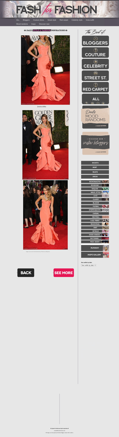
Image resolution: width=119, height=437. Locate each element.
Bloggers (26, 20)
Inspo (33, 24)
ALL (17, 20)
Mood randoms (22, 24)
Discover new (44, 24)
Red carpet (64, 20)
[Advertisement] (92, 328)
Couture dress (38, 20)
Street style (51, 20)
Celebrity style (77, 20)
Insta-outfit (90, 20)
